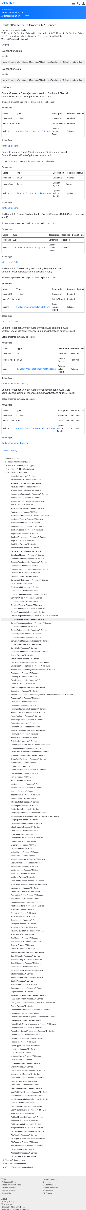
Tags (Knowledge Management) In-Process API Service (33, 1002)
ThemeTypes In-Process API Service (25, 1046)
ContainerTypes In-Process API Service (26, 605)
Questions (47, 1182)
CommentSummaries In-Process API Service (29, 594)
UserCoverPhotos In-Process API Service (27, 1078)
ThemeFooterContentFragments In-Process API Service (33, 1017)
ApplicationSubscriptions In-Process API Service (30, 516)
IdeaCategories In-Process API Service (26, 784)
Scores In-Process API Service (23, 949)
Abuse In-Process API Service (23, 476)
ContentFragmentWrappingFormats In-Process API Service (34, 616)
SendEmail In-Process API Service (24, 967)
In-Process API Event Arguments (19, 469)
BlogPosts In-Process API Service (24, 534)
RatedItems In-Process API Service (25, 920)
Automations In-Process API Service (25, 523)
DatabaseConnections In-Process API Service (29, 652)
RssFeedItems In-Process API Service (26, 942)
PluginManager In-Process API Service (26, 902)
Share (5, 451)
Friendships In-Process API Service (25, 738)
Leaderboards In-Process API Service (26, 834)
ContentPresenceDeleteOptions (30, 247)
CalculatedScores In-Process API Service (27, 558)
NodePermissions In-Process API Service (27, 881)
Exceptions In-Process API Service (25, 691)
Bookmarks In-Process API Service (25, 548)
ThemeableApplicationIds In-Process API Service (30, 1010)
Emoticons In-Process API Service (24, 673)
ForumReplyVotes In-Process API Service (27, 720)
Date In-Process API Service (22, 655)
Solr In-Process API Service (22, 981)
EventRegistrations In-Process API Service (28, 680)
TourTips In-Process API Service (24, 1049)
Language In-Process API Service (24, 820)
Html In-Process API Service (22, 777)
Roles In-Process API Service (22, 934)
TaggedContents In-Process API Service (27, 999)
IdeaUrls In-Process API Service (23, 798)
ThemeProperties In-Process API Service (27, 1038)
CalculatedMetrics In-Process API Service (27, 555)
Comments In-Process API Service (24, 591)
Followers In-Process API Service (24, 702)
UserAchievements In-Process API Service (28, 1071)
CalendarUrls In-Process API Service (25, 573)
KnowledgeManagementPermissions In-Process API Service (35, 816)
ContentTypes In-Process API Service (26, 634)
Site (73, 3)
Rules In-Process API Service (22, 945)
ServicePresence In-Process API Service (27, 970)
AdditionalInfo (9, 262)
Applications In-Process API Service (25, 512)
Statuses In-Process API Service (24, 985)
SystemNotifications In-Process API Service (28, 995)
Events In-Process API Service (23, 684)
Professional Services (10, 1182)
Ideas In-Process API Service (22, 791)
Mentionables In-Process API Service (25, 870)
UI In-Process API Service (21, 1053)
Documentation (49, 1185)
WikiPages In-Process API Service (24, 1142)
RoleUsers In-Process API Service (24, 938)
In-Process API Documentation (16, 461)
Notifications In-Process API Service (25, 888)
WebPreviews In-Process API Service (26, 1124)
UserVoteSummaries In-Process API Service (28, 1110)
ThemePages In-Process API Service (25, 1035)
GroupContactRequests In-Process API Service (30, 752)
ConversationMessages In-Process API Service (30, 641)
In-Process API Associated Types (19, 465)
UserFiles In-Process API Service (24, 1081)
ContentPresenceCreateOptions (33, 131)
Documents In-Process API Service (25, 659)
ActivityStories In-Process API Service (26, 498)
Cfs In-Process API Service (21, 584)
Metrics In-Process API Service (23, 877)
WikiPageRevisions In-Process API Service (28, 1139)
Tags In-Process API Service (22, 1006)
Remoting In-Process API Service (24, 927)
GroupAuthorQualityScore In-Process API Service (30, 745)
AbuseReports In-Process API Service (26, 483)
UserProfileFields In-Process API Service (27, 1096)
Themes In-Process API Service (23, 1042)
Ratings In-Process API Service (23, 924)
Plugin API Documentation (14, 1160)
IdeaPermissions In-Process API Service (27, 788)
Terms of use (7, 1204)
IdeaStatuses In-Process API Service (25, 795)
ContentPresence (10, 146)
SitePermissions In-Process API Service (27, 978)
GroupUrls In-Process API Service (24, 766)
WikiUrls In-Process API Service (23, 1156)
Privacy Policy (7, 1201)
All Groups (47, 1193)
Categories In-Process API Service (24, 576)
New (82, 12)
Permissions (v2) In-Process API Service (27, 895)
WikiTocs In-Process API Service (24, 1153)
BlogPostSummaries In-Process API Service (28, 537)
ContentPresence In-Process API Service (27, 619)
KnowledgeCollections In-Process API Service (29, 813)
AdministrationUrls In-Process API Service (27, 501)
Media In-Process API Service (23, 856)
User (83, 3)
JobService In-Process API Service (25, 809)
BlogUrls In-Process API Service (24, 544)
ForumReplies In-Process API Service (26, 716)
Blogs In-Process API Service (22, 541)
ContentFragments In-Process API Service (28, 612)
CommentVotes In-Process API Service (26, 598)
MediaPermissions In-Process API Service (27, 863)
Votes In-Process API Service (22, 1114)
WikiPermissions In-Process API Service (27, 1146)
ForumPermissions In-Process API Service (28, 713)
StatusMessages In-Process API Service (27, 988)
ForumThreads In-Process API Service (26, 727)
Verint (3, 1179)
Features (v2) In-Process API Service (25, 698)
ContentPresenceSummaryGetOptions (36, 369)
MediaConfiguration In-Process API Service (28, 859)
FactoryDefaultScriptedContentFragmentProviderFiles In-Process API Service (42, 695)
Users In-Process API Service (22, 1103)
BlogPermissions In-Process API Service (27, 530)
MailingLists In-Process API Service (25, 852)
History (14, 451)
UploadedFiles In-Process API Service (26, 1056)
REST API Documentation (14, 1163)
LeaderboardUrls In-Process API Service (27, 838)
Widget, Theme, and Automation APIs (18, 1167)
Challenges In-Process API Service (25, 587)
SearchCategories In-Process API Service (27, 952)
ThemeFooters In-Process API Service (26, 1020)
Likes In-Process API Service (22, 849)
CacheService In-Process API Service (26, 551)
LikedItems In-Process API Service (24, 845)
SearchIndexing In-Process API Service (26, 960)
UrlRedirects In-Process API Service (25, 1063)
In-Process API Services (16, 472)
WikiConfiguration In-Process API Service (27, 1131)
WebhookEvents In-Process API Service (27, 1117)
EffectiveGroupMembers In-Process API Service (30, 662)
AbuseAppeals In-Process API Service (26, 480)
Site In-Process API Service (22, 974)
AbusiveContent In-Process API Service (26, 487)
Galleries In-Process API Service (24, 741)
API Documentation (13, 458)
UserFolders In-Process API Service (25, 1085)
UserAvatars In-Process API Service (25, 1074)
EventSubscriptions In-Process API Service (28, 687)
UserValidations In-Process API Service (26, 1106)
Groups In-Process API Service (23, 763)
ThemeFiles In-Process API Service (25, 1013)
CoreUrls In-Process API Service (24, 648)
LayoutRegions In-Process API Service (26, 823)
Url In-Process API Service (21, 1060)
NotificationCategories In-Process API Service (29, 884)
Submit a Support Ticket (11, 1185)
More (27, 16)
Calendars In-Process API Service (24, 566)
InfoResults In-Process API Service (25, 802)
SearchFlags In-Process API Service (25, 956)
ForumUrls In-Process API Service (24, 734)
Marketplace (48, 1190)
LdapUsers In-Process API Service (24, 831)
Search (78, 3)
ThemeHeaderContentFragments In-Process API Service (33, 1024)
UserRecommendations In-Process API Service (30, 1099)
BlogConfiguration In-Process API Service (27, 526)
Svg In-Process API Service (22, 992)
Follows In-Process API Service (23, 705)
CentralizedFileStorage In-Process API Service (29, 580)
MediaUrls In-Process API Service (24, 866)
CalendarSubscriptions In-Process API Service (29, 569)
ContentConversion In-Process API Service (28, 609)
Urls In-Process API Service (22, 1067)
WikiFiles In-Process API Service (24, 1135)
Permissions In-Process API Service (25, 899)
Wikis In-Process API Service (22, 1149)
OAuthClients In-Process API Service (25, 891)
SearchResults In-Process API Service (26, 963)
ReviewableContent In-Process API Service (28, 931)
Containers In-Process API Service (24, 602)
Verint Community (7, 9)
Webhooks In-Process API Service (24, 1121)
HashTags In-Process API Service (24, 773)
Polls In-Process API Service (22, 909)
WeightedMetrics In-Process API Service (27, 1128)
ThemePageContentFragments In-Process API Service (33, 1031)
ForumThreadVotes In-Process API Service (28, 730)
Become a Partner (9, 1187)
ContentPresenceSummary (14, 383)
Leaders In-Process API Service (23, 841)
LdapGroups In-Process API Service (25, 827)
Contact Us (6, 1193)
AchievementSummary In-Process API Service (29, 494)
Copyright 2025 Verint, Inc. (13, 1207)
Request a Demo (8, 1190)
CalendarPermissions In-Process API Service (29, 562)
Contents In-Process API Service (24, 627)
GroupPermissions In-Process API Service (28, 755)
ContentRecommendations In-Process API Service (31, 623)
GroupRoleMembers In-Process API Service (28, 759)
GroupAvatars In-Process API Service (26, 748)
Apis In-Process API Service (22, 505)
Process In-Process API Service (23, 913)
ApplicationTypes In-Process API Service (27, 519)
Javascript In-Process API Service (24, 806)
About (4, 1199)
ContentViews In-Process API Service (26, 637)
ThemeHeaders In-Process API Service (26, 1028)
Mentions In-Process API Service (24, 874)
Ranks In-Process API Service (23, 917)
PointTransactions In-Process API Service (27, 906)
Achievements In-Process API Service (26, 490)
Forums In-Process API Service (23, 723)
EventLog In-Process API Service (24, 677)
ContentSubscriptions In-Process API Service (29, 630)
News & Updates (50, 1179)
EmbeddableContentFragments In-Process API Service (33, 670)
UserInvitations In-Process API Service (26, 1088)
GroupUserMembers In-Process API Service (28, 770)
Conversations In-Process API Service (26, 644)
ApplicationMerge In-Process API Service (27, 508)
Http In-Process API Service (22, 781)
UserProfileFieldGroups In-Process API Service (29, 1092)
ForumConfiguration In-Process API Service (28, 709)
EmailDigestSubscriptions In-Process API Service (30, 666)
